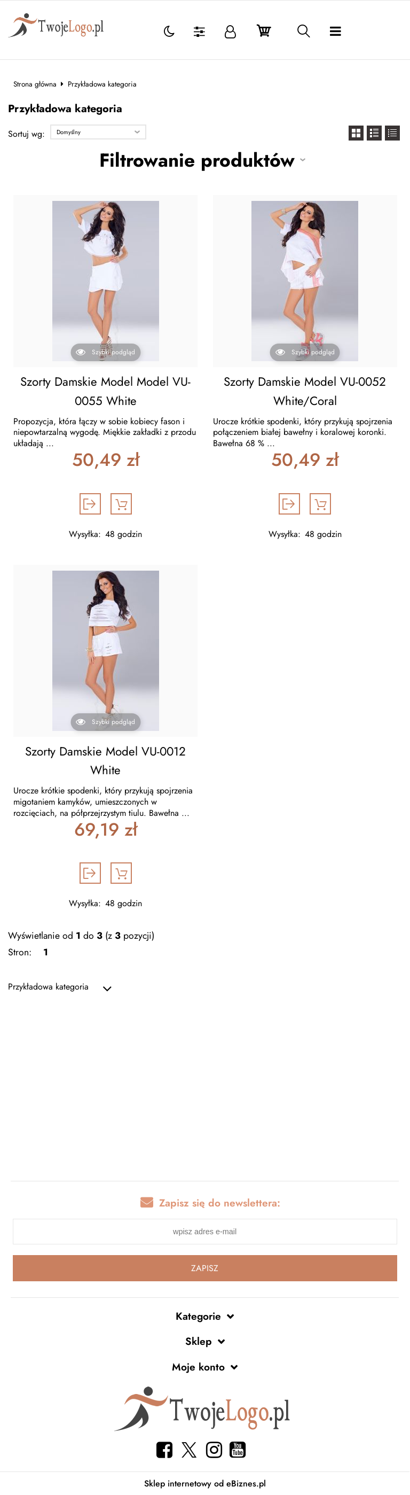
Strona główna (35, 84)
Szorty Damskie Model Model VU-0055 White (105, 391)
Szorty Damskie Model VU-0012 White (105, 761)
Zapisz (204, 1268)
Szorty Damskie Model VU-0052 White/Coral (305, 391)
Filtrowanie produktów (197, 160)
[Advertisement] (204, 1087)
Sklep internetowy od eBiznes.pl (205, 1483)
